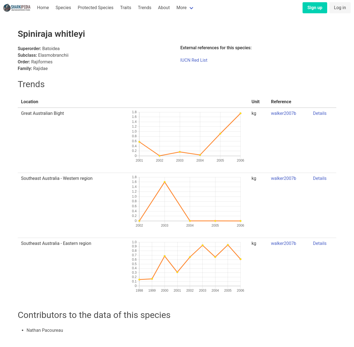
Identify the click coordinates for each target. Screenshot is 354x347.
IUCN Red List (193, 60)
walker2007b (283, 113)
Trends (144, 7)
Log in (340, 7)
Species (63, 7)
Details (320, 113)
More (181, 7)
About (164, 7)
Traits (125, 7)
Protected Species (95, 7)
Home (43, 7)
